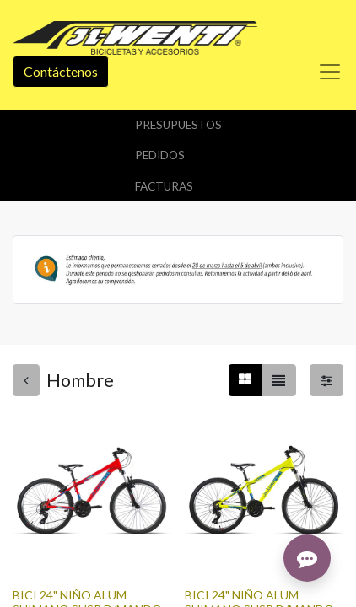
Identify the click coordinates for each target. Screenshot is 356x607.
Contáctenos (61, 71)
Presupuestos (178, 125)
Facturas (164, 186)
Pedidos (160, 155)
